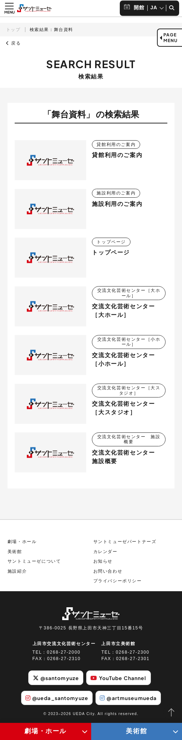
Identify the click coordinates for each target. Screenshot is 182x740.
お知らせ (103, 561)
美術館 (15, 551)
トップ (13, 29)
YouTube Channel (118, 678)
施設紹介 (17, 571)
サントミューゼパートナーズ (125, 541)
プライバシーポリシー (117, 580)
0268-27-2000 (63, 652)
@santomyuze (56, 678)
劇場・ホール (22, 541)
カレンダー (105, 551)
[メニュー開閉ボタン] (9, 8)
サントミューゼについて (34, 561)
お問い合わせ (108, 571)
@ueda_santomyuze (56, 698)
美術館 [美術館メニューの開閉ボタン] (136, 731)
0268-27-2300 (132, 652)
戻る (13, 43)
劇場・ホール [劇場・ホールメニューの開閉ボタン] (45, 731)
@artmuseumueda (128, 698)
